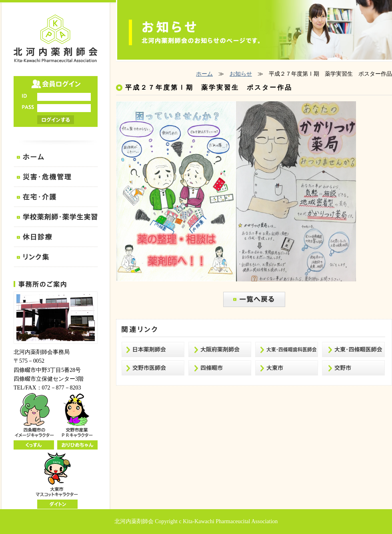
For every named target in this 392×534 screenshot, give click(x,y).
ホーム (204, 74)
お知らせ (241, 74)
